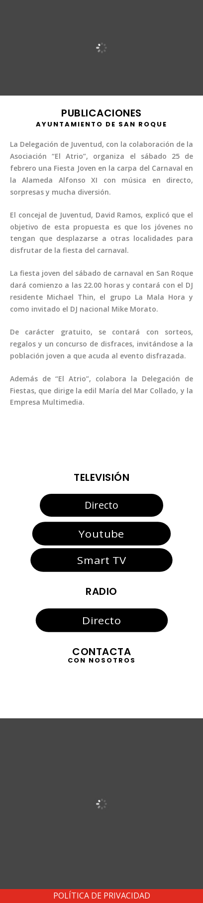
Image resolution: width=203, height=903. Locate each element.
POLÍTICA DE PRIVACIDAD (101, 895)
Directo (101, 505)
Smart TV (101, 560)
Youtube (101, 534)
